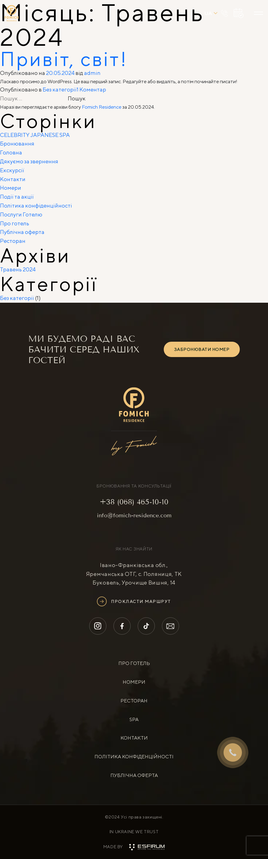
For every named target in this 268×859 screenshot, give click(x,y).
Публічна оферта (22, 232)
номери (134, 682)
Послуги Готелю (21, 214)
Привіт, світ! (64, 58)
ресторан (134, 701)
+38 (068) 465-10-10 (134, 502)
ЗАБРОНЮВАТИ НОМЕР (202, 349)
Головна (11, 152)
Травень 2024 (18, 269)
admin (92, 73)
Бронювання (17, 143)
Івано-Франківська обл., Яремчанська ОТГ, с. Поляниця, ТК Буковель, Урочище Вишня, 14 (134, 574)
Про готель (14, 223)
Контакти (12, 179)
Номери (10, 188)
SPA (134, 719)
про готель (134, 663)
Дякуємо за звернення (29, 161)
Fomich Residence (101, 107)
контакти (134, 738)
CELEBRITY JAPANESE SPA (35, 135)
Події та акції (17, 196)
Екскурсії (12, 170)
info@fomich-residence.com (134, 515)
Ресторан (12, 241)
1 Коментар (91, 89)
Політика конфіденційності (36, 205)
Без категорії (60, 89)
